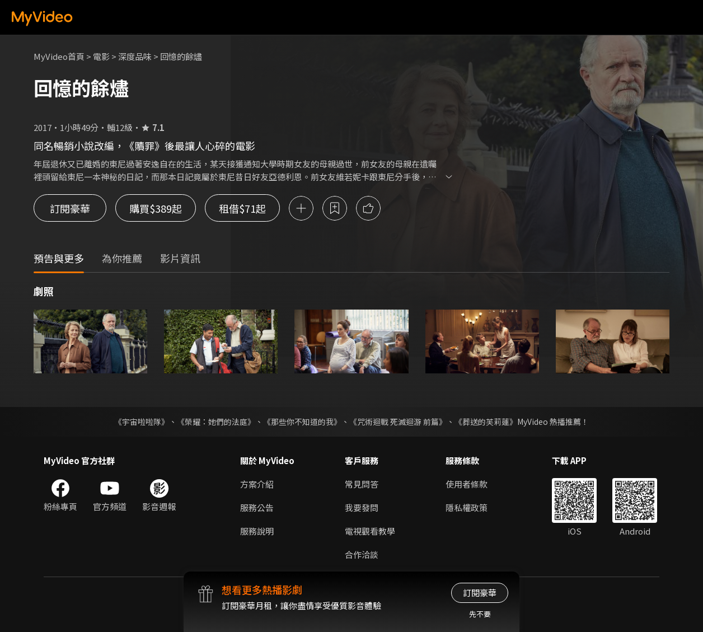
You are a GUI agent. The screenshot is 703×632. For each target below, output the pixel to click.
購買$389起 (155, 208)
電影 (101, 56)
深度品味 (135, 56)
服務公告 (257, 507)
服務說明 (257, 531)
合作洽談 (361, 554)
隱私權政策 (467, 507)
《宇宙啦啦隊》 (141, 421)
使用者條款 (467, 484)
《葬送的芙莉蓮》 (485, 421)
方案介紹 (257, 484)
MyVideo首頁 (59, 56)
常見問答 (361, 484)
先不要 (480, 613)
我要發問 (361, 507)
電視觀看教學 (370, 531)
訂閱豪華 (70, 208)
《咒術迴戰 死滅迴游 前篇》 (398, 421)
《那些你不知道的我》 (302, 421)
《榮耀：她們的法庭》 (216, 421)
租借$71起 (242, 208)
